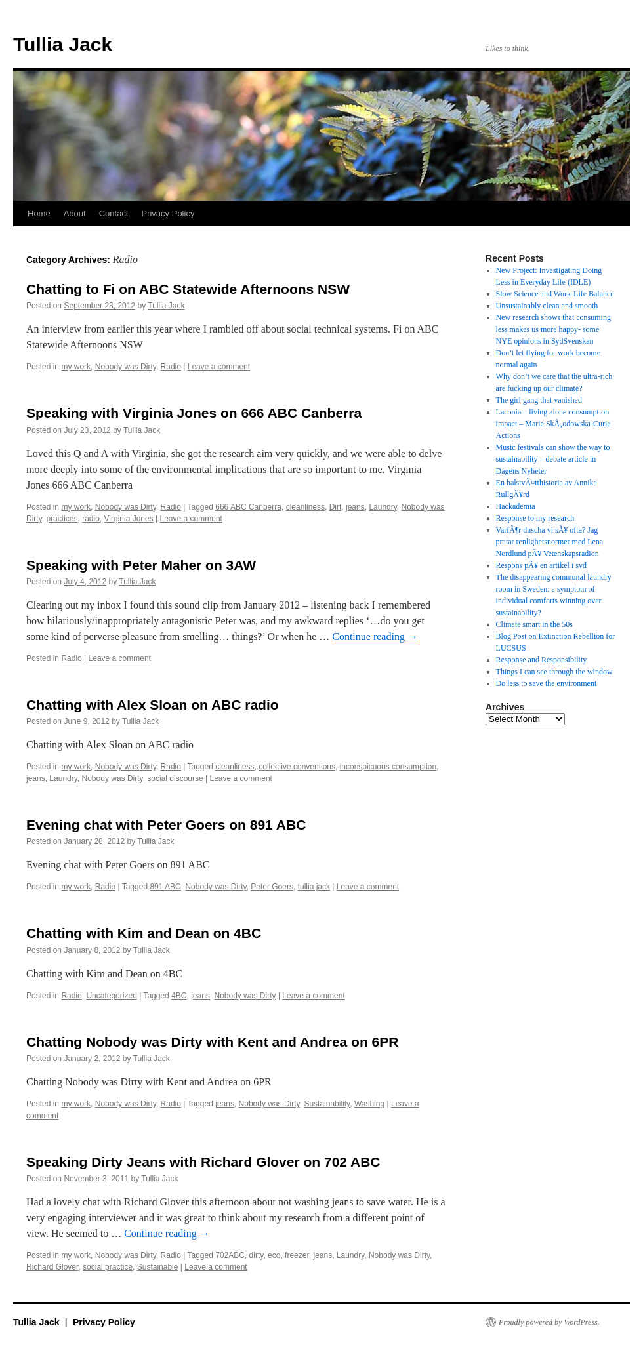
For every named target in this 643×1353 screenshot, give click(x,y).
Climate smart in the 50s (534, 624)
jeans (355, 507)
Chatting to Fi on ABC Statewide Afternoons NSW (188, 288)
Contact (114, 213)
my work (76, 366)
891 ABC (165, 886)
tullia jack (314, 886)
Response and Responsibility (541, 659)
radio (91, 518)
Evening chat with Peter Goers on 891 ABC (166, 824)
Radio (171, 366)
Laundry (382, 507)
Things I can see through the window (554, 671)
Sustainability (327, 1103)
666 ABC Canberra (248, 507)
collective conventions (297, 766)
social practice (108, 1267)
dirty (256, 1255)
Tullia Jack (62, 44)
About (75, 213)
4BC (178, 995)
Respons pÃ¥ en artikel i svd (541, 565)
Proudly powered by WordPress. (549, 1322)
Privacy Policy (167, 213)
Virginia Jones (129, 518)
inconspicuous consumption (388, 766)
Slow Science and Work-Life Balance (555, 293)
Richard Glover (52, 1267)
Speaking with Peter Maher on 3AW (141, 565)
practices (61, 518)
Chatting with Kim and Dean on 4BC (143, 932)
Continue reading (375, 636)
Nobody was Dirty (125, 366)
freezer (297, 1255)
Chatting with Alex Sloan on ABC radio (152, 704)
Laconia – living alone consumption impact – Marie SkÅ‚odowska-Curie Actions (553, 423)
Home (39, 213)
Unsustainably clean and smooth (547, 305)
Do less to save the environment (546, 683)
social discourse (175, 778)
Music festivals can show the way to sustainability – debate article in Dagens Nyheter (553, 459)
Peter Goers (272, 886)
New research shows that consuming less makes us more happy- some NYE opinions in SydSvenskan (553, 329)
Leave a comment (219, 366)
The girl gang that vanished (539, 400)
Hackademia (515, 506)
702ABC (230, 1255)
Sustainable (157, 1267)
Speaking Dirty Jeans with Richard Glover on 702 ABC (203, 1161)
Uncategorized (111, 995)
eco (274, 1255)
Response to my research (535, 518)
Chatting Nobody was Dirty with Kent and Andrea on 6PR (212, 1041)
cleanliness (305, 507)
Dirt (335, 507)
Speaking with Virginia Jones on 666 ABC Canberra (194, 412)
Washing (369, 1103)
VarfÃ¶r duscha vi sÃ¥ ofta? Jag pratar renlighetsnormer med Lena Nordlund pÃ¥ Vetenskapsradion (550, 541)
